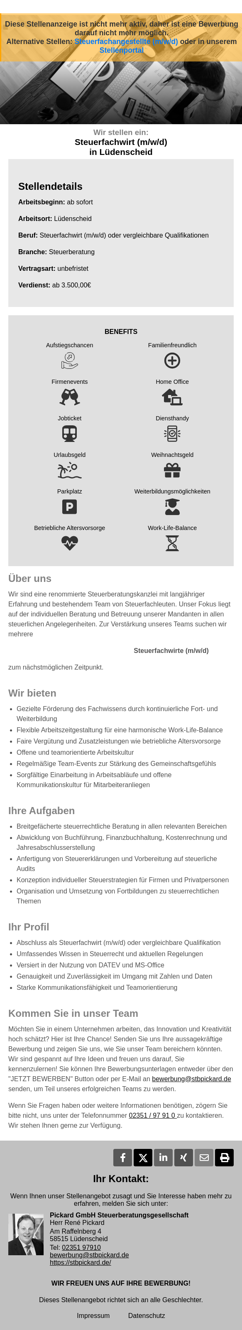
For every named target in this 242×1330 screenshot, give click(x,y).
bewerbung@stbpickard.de (191, 1078)
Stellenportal (122, 50)
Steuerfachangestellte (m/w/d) (126, 41)
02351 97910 (81, 1247)
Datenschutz (146, 1315)
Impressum (93, 1315)
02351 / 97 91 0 (153, 1115)
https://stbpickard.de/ (80, 1262)
